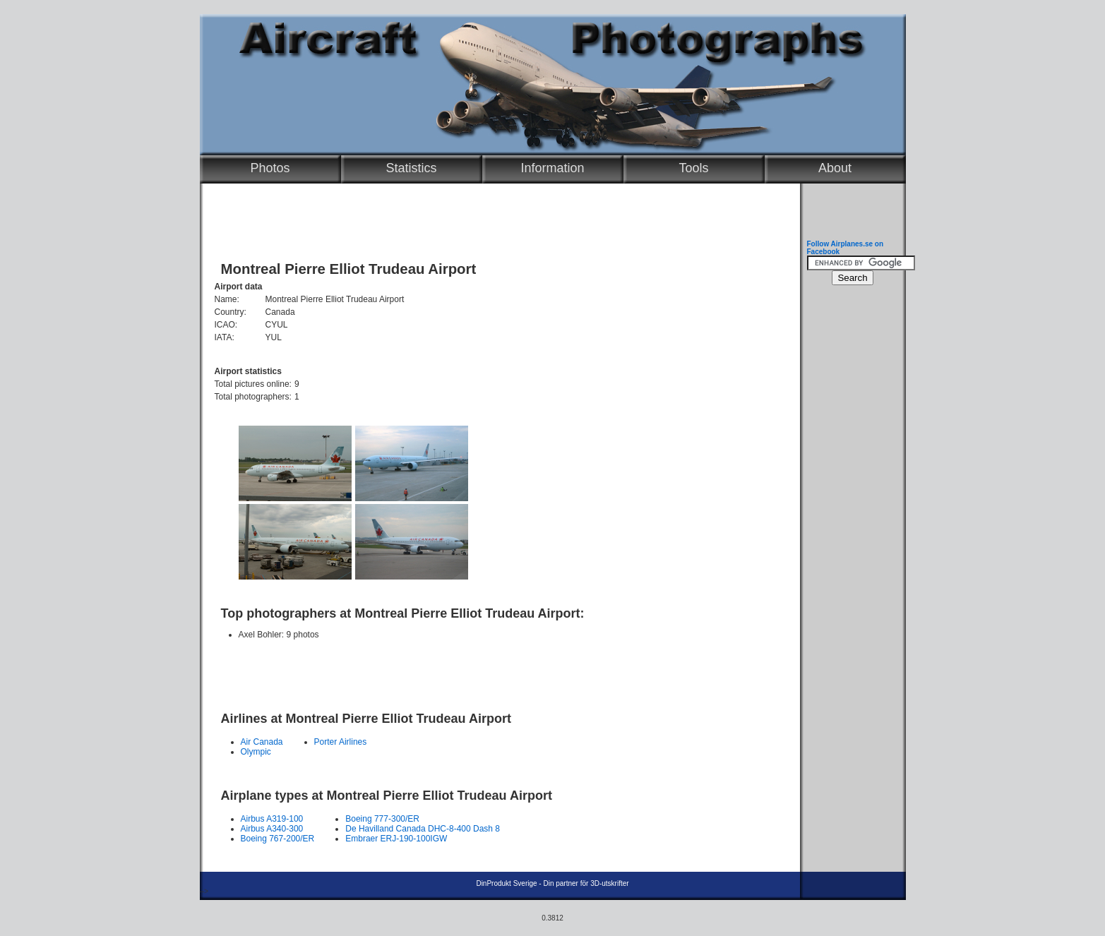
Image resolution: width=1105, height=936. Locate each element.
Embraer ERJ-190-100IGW (396, 839)
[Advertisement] (496, 669)
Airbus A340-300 (272, 829)
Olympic (256, 752)
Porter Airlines (340, 742)
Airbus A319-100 (272, 819)
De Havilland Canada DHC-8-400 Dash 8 (422, 829)
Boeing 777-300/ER (382, 819)
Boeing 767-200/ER (278, 839)
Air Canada (262, 742)
